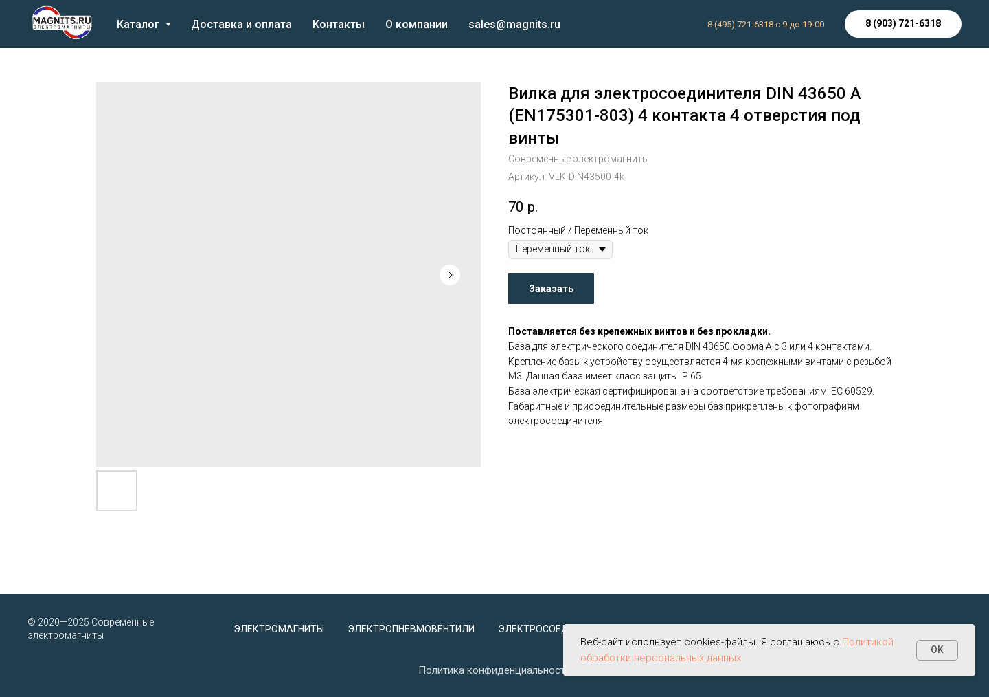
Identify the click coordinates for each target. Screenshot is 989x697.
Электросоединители (555, 628)
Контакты (338, 24)
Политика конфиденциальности (494, 670)
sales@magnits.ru (514, 24)
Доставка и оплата (241, 24)
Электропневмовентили (411, 628)
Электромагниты (279, 628)
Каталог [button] (139, 24)
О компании (416, 24)
